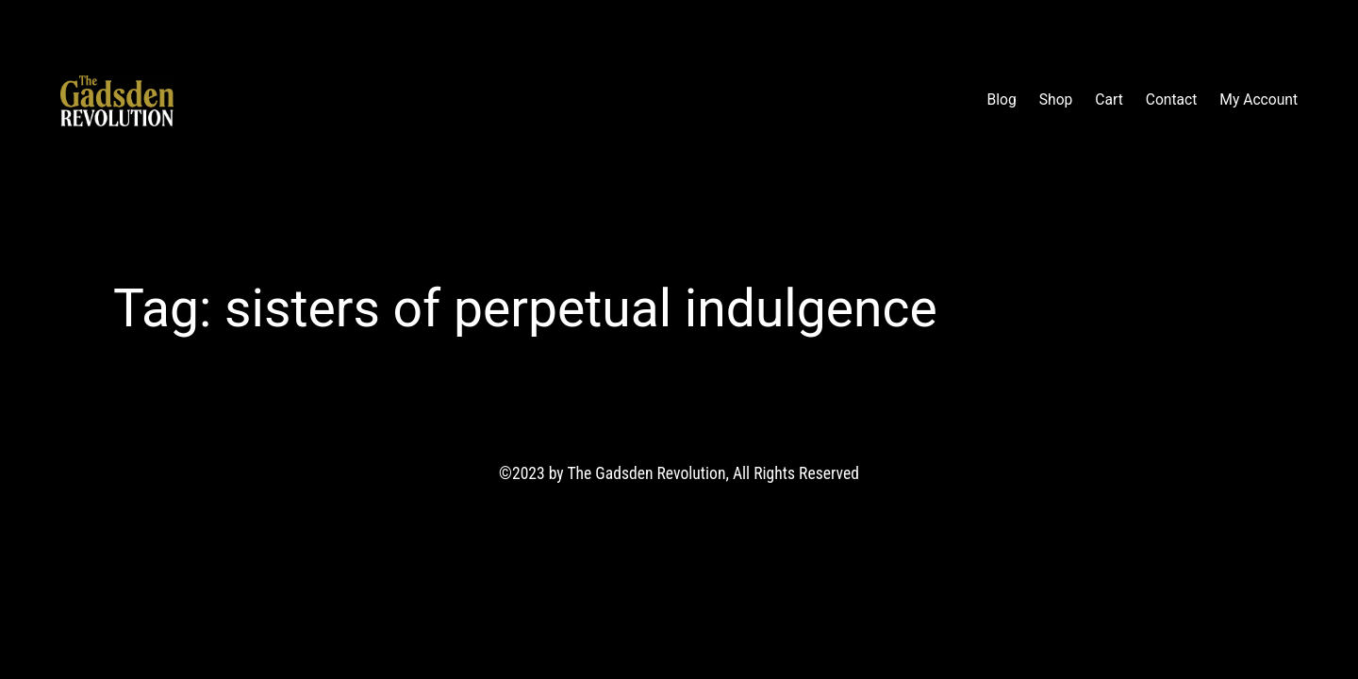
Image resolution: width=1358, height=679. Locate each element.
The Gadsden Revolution (285, 100)
